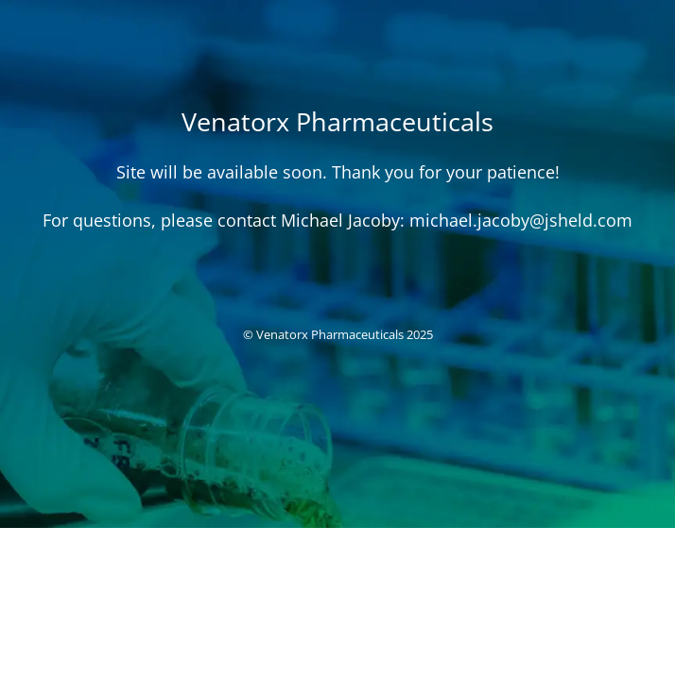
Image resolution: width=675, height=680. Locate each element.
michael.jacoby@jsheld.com (520, 220)
